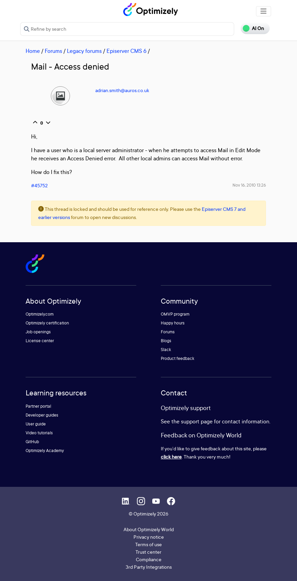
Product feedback (177, 358)
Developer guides (42, 415)
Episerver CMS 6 (126, 51)
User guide (36, 424)
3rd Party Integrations (149, 567)
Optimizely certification (47, 323)
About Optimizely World (149, 529)
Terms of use (148, 544)
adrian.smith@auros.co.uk (122, 90)
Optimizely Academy (45, 450)
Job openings (38, 332)
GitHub (32, 442)
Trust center (148, 552)
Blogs (166, 341)
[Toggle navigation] (263, 11)
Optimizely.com (40, 314)
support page (197, 421)
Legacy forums (84, 51)
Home (33, 51)
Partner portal (38, 406)
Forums (53, 51)
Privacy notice (148, 537)
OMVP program (175, 314)
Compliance (148, 559)
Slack (166, 349)
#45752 (39, 185)
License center (40, 341)
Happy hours (173, 323)
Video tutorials (39, 433)
